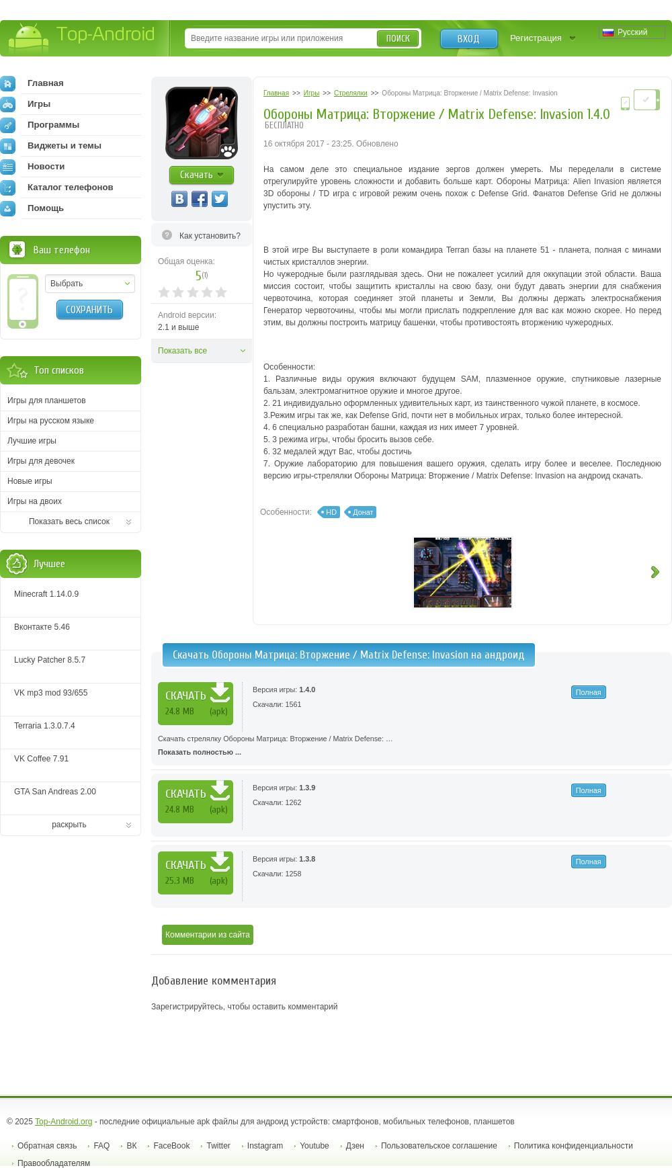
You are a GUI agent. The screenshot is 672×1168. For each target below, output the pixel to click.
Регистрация (536, 38)
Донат (363, 512)
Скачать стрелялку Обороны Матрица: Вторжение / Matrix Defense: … (411, 747)
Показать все (182, 351)
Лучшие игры (31, 441)
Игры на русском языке (50, 420)
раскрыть (69, 824)
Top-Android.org (63, 1121)
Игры (25, 104)
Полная (588, 692)
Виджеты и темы (50, 146)
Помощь (32, 208)
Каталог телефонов (57, 187)
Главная (32, 83)
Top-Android (82, 39)
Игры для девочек (41, 461)
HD (331, 512)
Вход (469, 39)
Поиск (398, 38)
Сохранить (89, 310)
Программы (39, 125)
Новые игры (29, 481)
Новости (32, 167)
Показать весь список (69, 521)
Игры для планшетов (46, 400)
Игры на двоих (34, 501)
